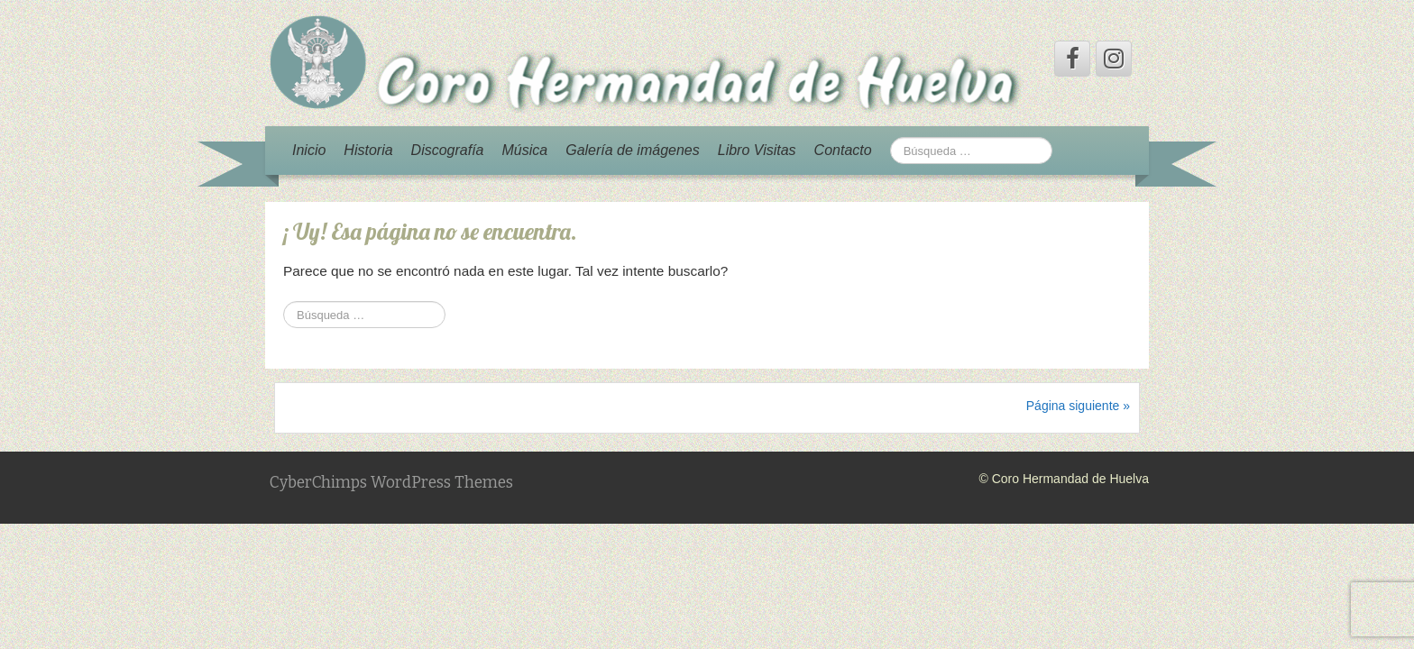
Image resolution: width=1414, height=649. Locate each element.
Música (525, 150)
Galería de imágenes (632, 150)
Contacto (843, 150)
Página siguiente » (1078, 405)
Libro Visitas (757, 150)
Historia (368, 150)
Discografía (447, 150)
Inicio (309, 150)
